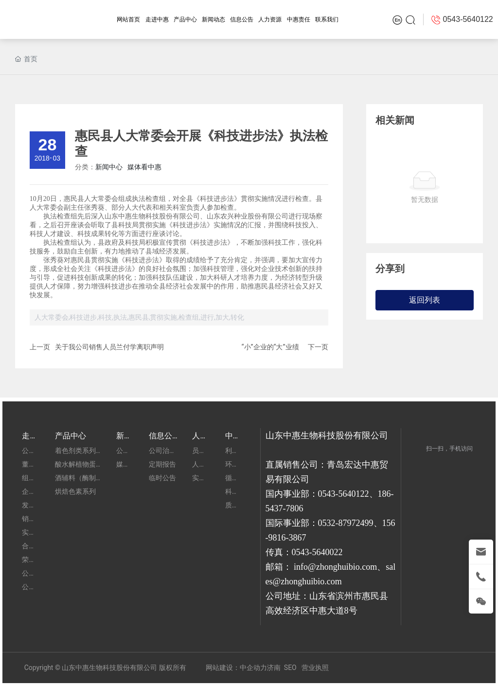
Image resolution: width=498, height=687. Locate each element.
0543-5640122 (343, 494)
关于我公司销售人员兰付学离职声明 (109, 347)
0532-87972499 (346, 523)
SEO (290, 667)
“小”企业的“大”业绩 (270, 347)
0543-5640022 (317, 552)
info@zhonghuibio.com (335, 567)
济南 (274, 667)
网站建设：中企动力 (236, 667)
